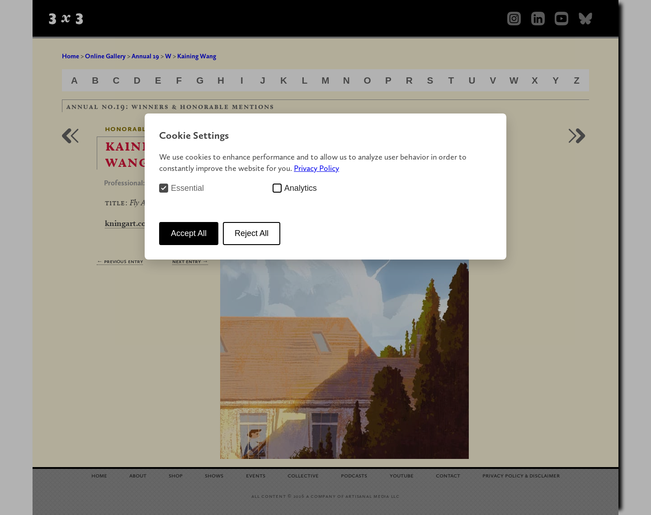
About (137, 475)
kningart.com (129, 223)
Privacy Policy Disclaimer (521, 475)
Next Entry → (190, 261)
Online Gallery (105, 56)
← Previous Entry (120, 261)
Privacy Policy (316, 168)
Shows (214, 475)
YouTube (402, 475)
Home (70, 56)
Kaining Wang (196, 56)
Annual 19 (145, 56)
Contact (448, 475)
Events (255, 475)
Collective (303, 475)
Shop (176, 475)
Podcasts (354, 475)
